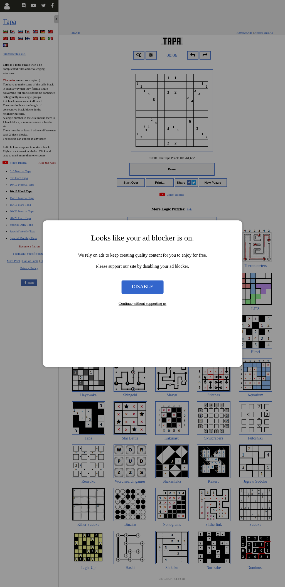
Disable (142, 287)
